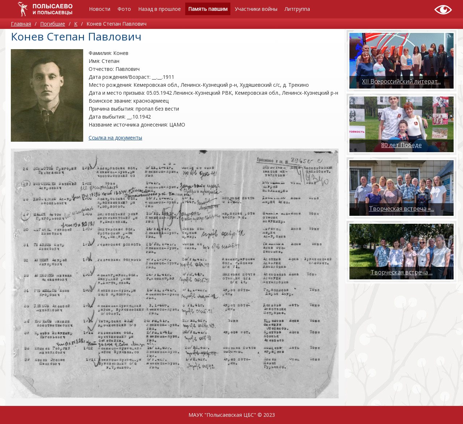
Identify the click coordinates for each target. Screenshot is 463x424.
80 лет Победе (401, 145)
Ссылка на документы (115, 137)
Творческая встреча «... (401, 209)
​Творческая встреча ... (401, 272)
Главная (21, 23)
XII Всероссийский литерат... (401, 81)
